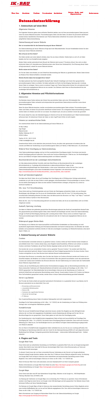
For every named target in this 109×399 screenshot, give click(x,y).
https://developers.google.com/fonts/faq (67, 365)
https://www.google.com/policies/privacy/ (52, 367)
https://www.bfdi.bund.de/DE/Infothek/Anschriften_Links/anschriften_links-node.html (44, 172)
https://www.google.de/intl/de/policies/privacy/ (33, 395)
